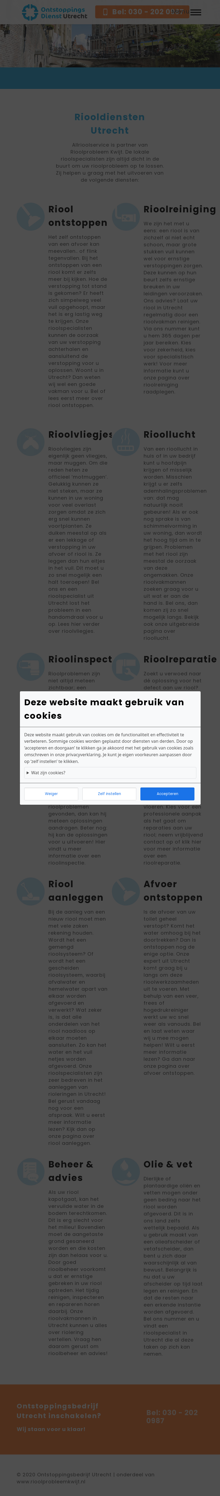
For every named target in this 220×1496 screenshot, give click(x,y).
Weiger (51, 793)
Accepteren (167, 793)
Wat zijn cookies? (48, 773)
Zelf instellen (109, 793)
